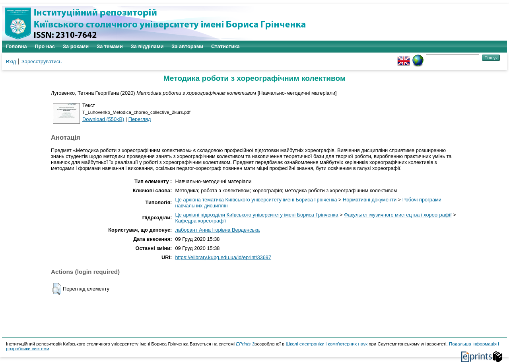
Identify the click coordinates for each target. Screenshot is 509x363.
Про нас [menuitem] (45, 46)
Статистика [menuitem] (225, 46)
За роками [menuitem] (76, 46)
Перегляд (139, 119)
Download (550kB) (103, 119)
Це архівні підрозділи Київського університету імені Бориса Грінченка (256, 215)
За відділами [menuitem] (147, 46)
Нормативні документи (369, 200)
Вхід (11, 61)
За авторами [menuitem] (187, 46)
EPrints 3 (245, 344)
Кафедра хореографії (200, 221)
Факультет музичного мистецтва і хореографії (398, 215)
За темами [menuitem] (110, 46)
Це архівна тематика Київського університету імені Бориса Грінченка (256, 200)
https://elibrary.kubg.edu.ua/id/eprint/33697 (223, 257)
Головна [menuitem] (16, 46)
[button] (56, 289)
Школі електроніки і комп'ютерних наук (326, 344)
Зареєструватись (41, 61)
